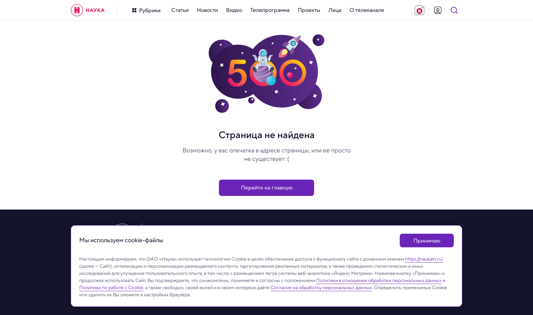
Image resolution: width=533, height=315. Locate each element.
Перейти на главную (266, 188)
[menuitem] (180, 10)
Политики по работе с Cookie (111, 287)
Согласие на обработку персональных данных (321, 287)
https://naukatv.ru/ (424, 258)
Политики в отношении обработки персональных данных (379, 280)
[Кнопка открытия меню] (146, 10)
